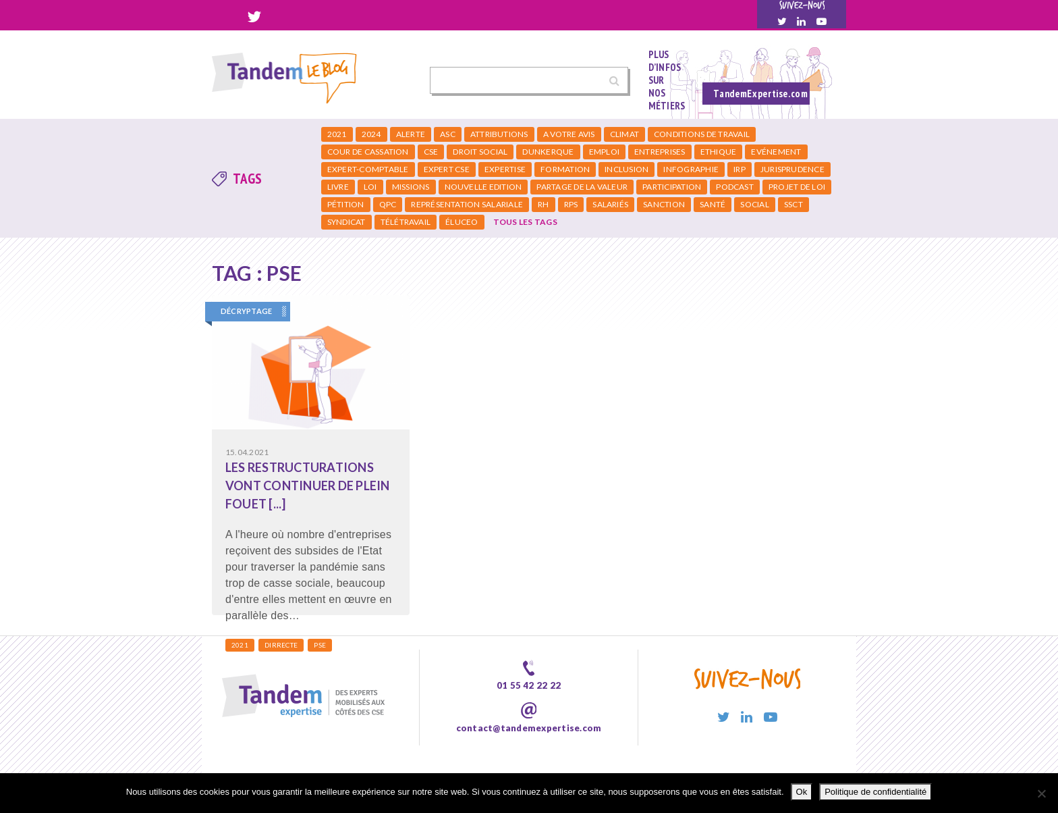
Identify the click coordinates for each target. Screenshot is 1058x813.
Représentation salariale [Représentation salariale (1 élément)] (467, 204)
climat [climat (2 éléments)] (624, 134)
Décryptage (246, 311)
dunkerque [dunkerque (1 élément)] (548, 152)
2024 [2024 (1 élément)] (371, 134)
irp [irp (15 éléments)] (739, 169)
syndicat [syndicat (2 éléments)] (346, 222)
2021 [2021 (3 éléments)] (337, 134)
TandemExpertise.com (760, 93)
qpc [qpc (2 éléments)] (388, 204)
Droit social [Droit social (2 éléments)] (480, 152)
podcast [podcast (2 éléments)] (735, 187)
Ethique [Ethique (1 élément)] (718, 152)
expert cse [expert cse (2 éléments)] (447, 169)
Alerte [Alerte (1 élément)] (410, 134)
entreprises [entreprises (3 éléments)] (660, 152)
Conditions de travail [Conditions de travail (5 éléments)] (702, 134)
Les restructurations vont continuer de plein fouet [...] (307, 485)
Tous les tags (525, 222)
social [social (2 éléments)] (754, 204)
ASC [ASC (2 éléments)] (447, 134)
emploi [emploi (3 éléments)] (604, 152)
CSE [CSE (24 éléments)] (431, 152)
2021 (239, 645)
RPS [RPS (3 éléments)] (571, 204)
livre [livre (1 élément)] (338, 187)
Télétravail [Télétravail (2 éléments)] (406, 222)
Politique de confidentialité (875, 792)
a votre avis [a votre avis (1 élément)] (569, 134)
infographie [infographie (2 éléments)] (691, 169)
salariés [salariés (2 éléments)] (610, 204)
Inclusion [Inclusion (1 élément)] (626, 169)
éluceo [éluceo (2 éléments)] (461, 222)
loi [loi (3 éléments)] (370, 187)
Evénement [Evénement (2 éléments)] (776, 152)
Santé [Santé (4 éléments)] (712, 204)
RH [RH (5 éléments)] (543, 204)
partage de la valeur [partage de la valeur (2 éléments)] (582, 187)
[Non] (1041, 793)
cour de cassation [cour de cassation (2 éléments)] (368, 152)
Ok (802, 792)
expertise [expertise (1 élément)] (505, 169)
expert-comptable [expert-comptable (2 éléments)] (368, 169)
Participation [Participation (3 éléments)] (671, 187)
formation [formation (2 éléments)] (565, 169)
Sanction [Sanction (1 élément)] (664, 204)
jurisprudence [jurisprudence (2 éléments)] (792, 169)
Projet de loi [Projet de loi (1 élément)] (797, 187)
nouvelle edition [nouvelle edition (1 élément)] (483, 187)
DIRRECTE (281, 645)
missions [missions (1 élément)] (411, 187)
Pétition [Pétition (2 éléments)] (345, 204)
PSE (320, 645)
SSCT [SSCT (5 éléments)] (793, 204)
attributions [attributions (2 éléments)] (499, 134)
